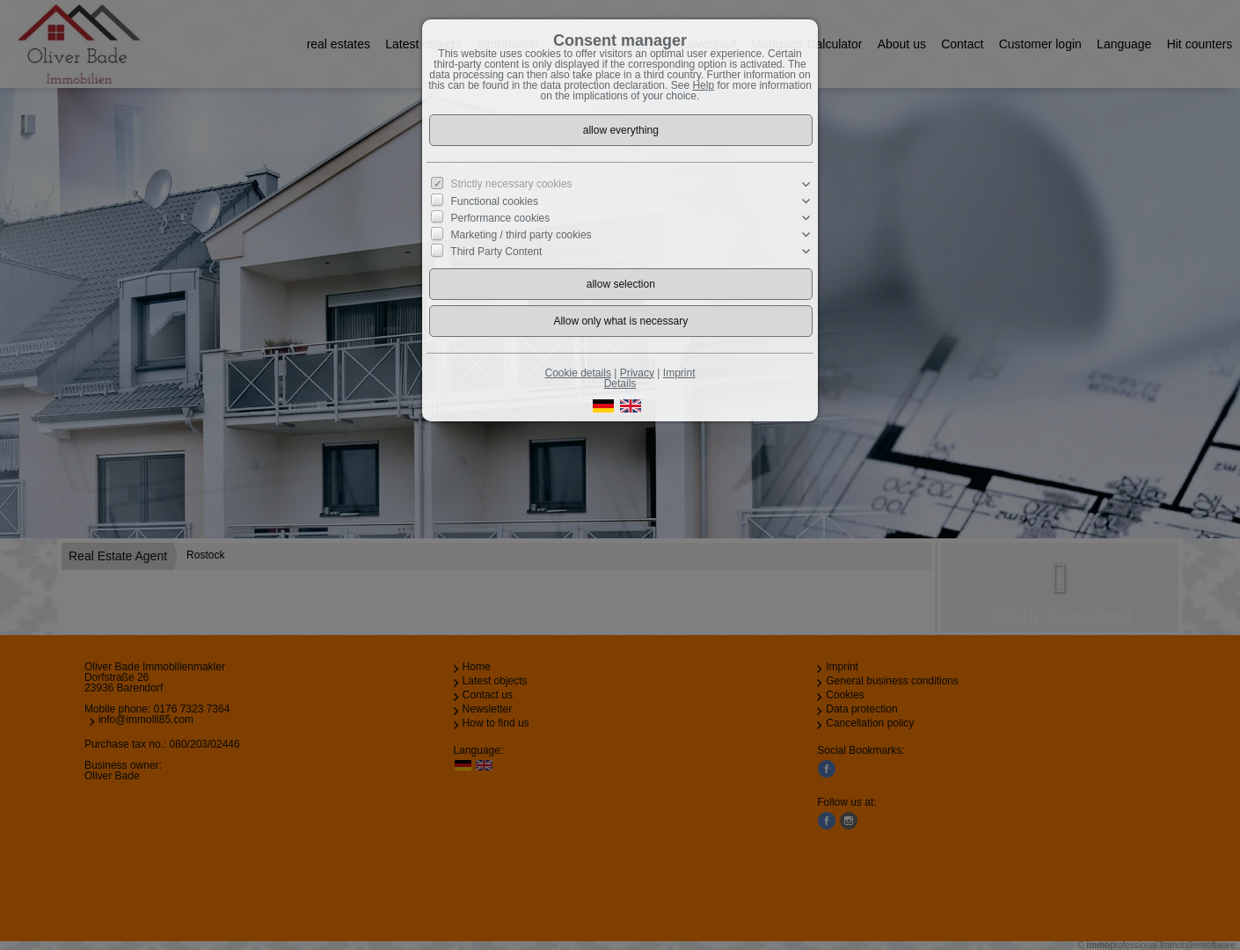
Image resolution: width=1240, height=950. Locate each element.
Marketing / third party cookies (521, 235)
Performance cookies (501, 218)
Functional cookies (494, 201)
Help (703, 85)
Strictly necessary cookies (512, 184)
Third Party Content (496, 251)
